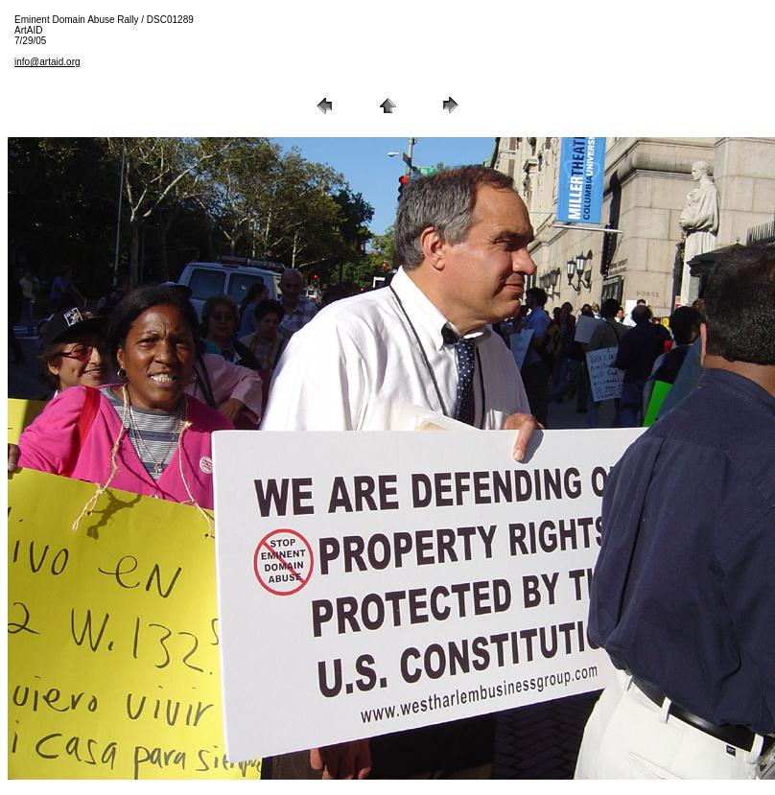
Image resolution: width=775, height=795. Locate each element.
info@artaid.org (47, 62)
